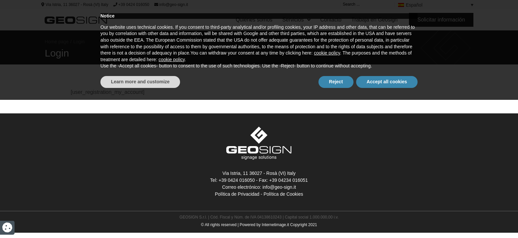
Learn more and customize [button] (140, 219)
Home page (56, 41)
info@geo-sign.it (171, 4)
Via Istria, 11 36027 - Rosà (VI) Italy (74, 4)
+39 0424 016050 (131, 4)
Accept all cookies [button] (387, 219)
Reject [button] (336, 219)
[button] (441, 20)
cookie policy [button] (327, 191)
